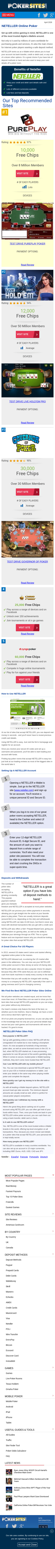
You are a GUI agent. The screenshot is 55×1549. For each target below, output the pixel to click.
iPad (8, 1412)
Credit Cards (11, 1308)
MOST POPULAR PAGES (18, 1175)
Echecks (9, 1297)
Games (9, 1373)
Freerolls (10, 1202)
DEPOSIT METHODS (16, 1255)
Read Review (27, 633)
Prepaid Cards (12, 1270)
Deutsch (44, 1157)
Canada (9, 1247)
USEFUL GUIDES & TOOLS (19, 1430)
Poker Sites (14, 1519)
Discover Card (12, 1356)
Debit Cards (11, 1276)
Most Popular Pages (15, 1180)
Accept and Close (27, 1544)
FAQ (8, 1456)
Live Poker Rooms (14, 1378)
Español (15, 1157)
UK (7, 1242)
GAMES (9, 1368)
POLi (8, 1329)
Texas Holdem (12, 1384)
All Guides (10, 1435)
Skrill (8, 1286)
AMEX (8, 1302)
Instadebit (10, 1361)
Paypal (9, 1265)
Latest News (12, 1463)
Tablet (8, 1422)
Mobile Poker (12, 1401)
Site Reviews (11, 1219)
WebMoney (11, 1281)
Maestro (9, 1292)
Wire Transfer (12, 1334)
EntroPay (10, 1340)
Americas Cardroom (15, 1225)
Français (24, 1157)
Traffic (9, 1440)
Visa (8, 1318)
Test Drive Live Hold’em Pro (27, 401)
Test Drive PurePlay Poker (27, 243)
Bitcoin (9, 1345)
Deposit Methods (13, 1260)
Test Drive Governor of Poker (27, 561)
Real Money (11, 1186)
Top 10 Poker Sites (14, 1196)
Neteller (9, 1324)
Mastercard (11, 1313)
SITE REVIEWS (13, 1214)
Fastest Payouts (13, 1191)
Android (9, 1406)
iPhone (9, 1417)
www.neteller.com (24, 790)
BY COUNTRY (12, 1232)
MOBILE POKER (14, 1396)
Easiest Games (12, 1207)
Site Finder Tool (13, 1445)
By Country (11, 1237)
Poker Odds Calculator (16, 1451)
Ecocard (9, 1350)
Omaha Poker (12, 1389)
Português (34, 1157)
